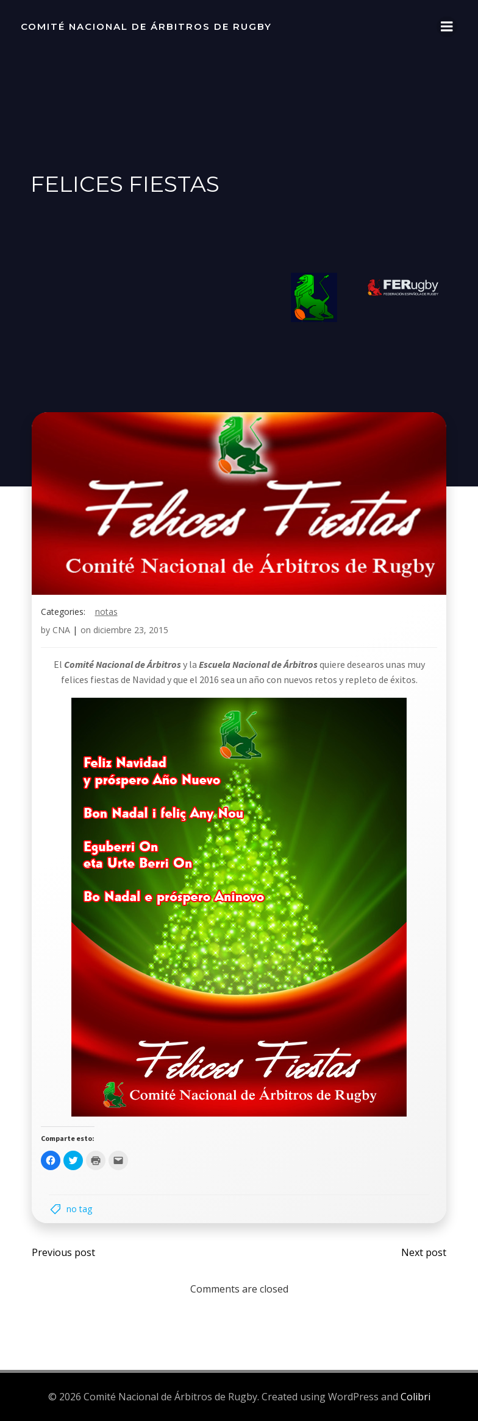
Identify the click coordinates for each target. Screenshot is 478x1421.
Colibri (415, 1397)
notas (106, 613)
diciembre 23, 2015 (130, 631)
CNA (61, 631)
